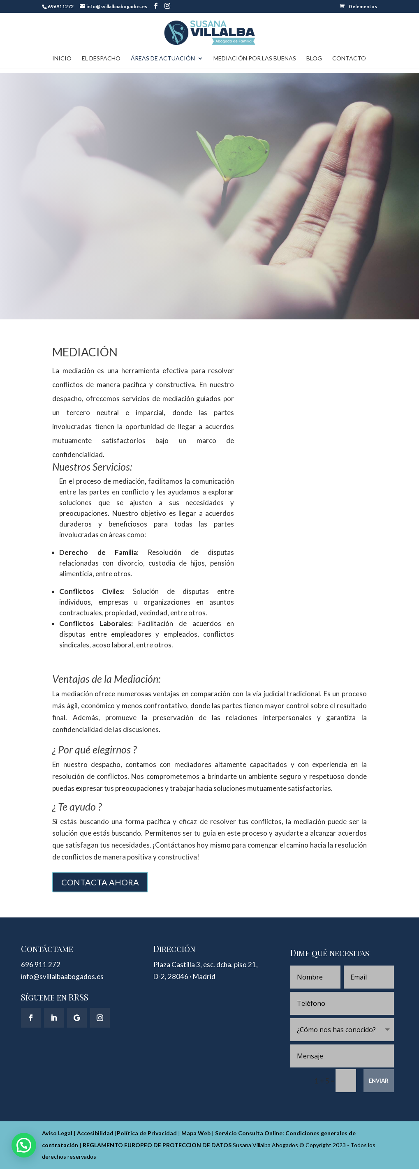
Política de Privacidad (147, 1133)
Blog (314, 58)
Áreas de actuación (163, 58)
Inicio (62, 58)
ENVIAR (379, 1080)
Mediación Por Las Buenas (254, 58)
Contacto (349, 58)
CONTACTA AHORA (100, 882)
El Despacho (101, 58)
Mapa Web (196, 1133)
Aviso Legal (57, 1133)
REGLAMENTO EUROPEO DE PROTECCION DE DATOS (157, 1144)
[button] (24, 1145)
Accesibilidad (95, 1133)
